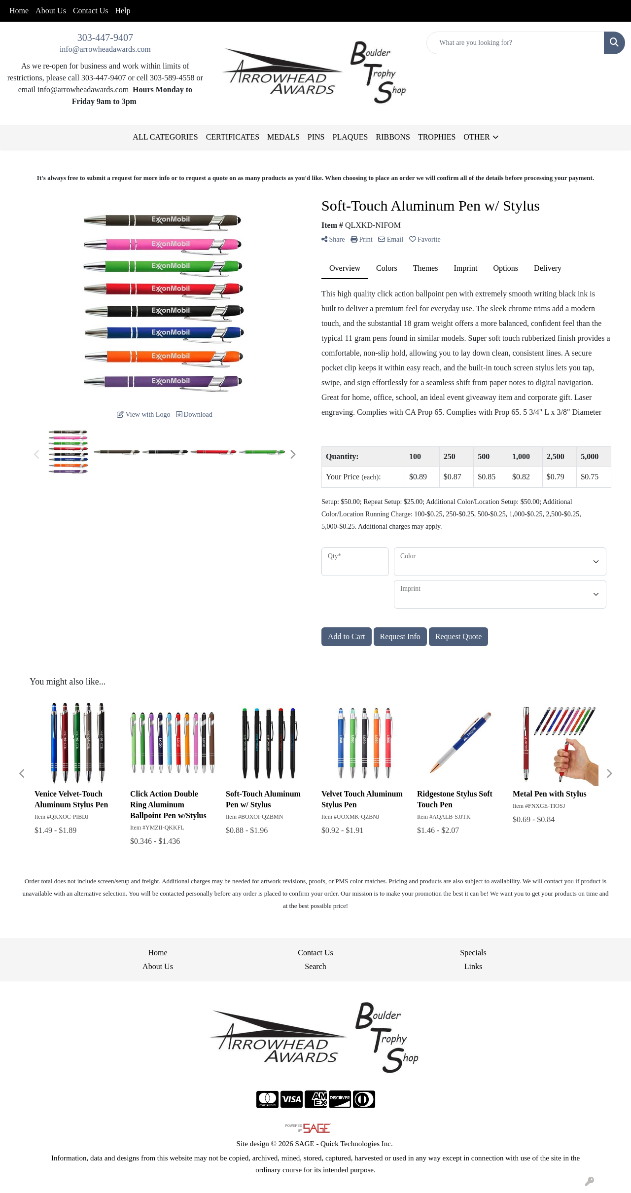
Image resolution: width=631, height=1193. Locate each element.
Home (19, 10)
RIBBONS (393, 137)
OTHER (476, 137)
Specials (473, 952)
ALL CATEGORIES (165, 137)
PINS (316, 137)
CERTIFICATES (232, 137)
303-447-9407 (105, 37)
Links (473, 966)
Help (122, 10)
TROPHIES (437, 137)
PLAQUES (350, 137)
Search (315, 966)
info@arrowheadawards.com (105, 49)
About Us (50, 10)
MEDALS (283, 137)
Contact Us (90, 10)
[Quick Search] (515, 43)
